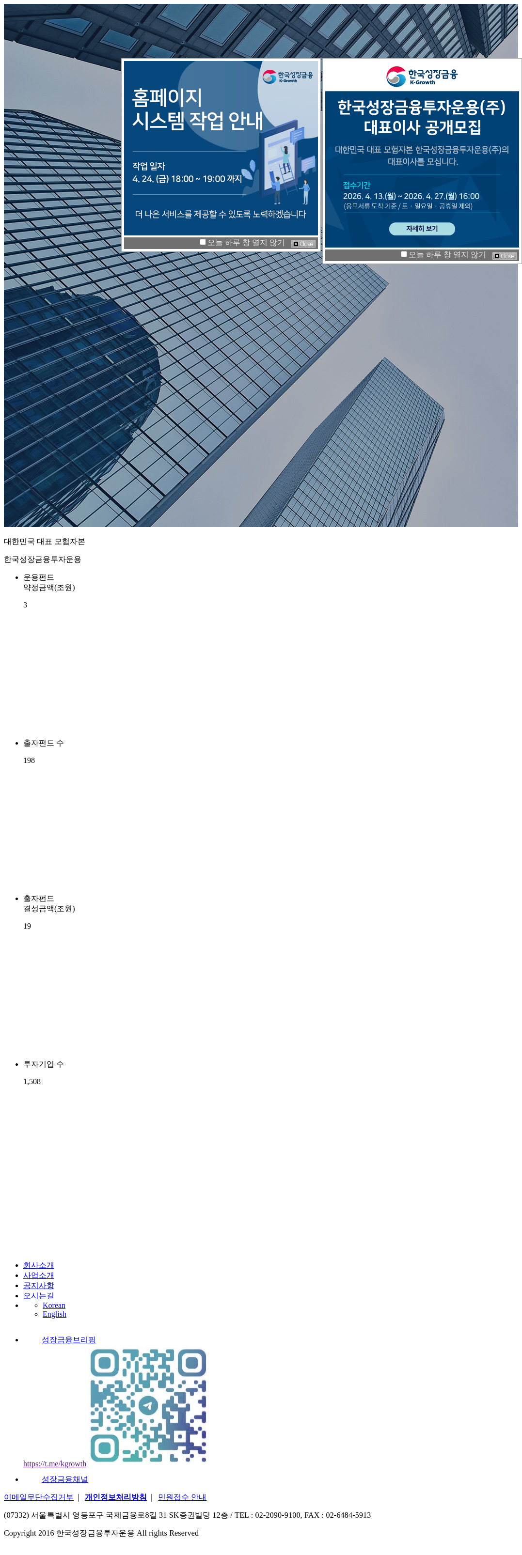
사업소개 (38, 1275)
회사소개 (38, 1265)
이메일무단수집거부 (39, 1497)
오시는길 (38, 1295)
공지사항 (38, 1285)
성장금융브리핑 (59, 1340)
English (54, 1314)
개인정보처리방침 (116, 1497)
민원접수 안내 (182, 1497)
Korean (54, 1305)
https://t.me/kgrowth (54, 1464)
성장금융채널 (55, 1479)
